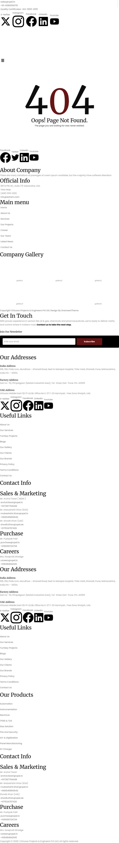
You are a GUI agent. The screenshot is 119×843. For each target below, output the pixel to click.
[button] (59, 60)
